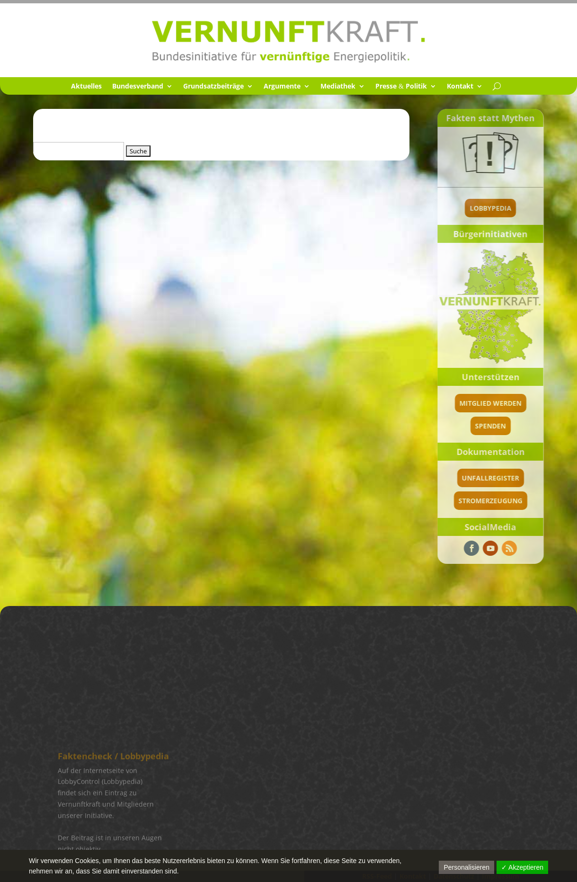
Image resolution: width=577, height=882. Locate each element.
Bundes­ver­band (137, 86)
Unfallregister (490, 477)
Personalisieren (466, 867)
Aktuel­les (86, 86)
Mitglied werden (491, 403)
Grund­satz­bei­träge (213, 86)
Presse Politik (401, 86)
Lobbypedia (490, 208)
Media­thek (337, 86)
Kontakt (460, 86)
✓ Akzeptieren (522, 867)
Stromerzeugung (491, 500)
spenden (490, 425)
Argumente (282, 86)
